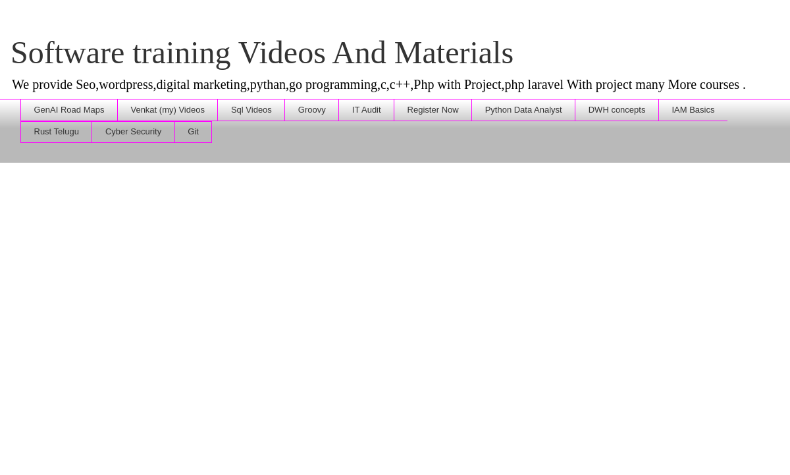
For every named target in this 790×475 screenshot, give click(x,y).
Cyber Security (133, 131)
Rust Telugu (56, 131)
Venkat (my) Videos (167, 110)
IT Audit (366, 110)
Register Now (433, 110)
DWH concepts (617, 110)
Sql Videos (251, 110)
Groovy (312, 110)
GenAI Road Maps (69, 110)
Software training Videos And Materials (262, 52)
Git (193, 131)
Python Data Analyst (523, 110)
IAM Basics (693, 110)
